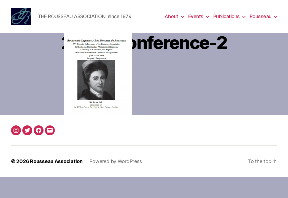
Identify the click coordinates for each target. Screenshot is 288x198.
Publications (226, 17)
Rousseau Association (56, 163)
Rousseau (260, 17)
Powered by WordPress (115, 163)
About (171, 17)
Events (195, 17)
